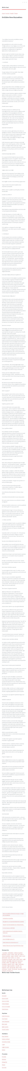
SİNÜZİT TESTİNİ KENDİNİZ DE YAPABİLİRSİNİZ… (13, 924)
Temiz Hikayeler (5, 1021)
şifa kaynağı (12, 967)
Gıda (16, 954)
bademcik (4, 967)
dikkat (17, 967)
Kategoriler (4, 1062)
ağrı (8, 967)
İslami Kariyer (5, 1009)
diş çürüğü (20, 969)
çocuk (23, 956)
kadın (20, 956)
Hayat (3, 13)
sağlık (16, 964)
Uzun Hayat (4, 1018)
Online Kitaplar (5, 1003)
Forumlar (4, 1056)
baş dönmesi (10, 970)
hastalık (4, 962)
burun (13, 964)
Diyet (9, 957)
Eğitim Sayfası (5, 1027)
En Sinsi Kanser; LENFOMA (9, 928)
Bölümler (4, 1059)
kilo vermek (14, 969)
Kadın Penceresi (5, 1016)
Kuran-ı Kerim (5, 998)
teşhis (20, 959)
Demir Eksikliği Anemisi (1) (8, 939)
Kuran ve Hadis (5, 1001)
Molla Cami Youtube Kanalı (11, 972)
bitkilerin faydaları (18, 952)
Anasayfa (4, 995)
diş (20, 965)
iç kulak (9, 969)
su (15, 957)
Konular (7, 13)
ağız (16, 962)
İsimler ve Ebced (5, 1039)
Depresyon (19, 961)
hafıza (12, 957)
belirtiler (16, 956)
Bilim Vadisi (4, 1024)
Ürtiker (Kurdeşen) (7, 936)
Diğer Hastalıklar (11, 965)
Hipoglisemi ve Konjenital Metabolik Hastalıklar (13, 921)
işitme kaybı (4, 957)
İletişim (16, 13)
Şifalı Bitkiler (11, 952)
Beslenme (4, 954)
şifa (18, 954)
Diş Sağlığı (9, 961)
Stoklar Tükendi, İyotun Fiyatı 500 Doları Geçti (13, 945)
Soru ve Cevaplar (6, 1006)
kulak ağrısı (21, 964)
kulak (17, 959)
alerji (14, 959)
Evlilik (7, 962)
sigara (12, 956)
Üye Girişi (4, 1067)
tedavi (12, 954)
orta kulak (4, 965)
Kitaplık (12, 13)
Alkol (20, 967)
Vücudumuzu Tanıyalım (7, 959)
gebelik (9, 964)
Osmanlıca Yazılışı (6, 1041)
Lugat (3, 1044)
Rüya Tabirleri (5, 1036)
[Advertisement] (13, 29)
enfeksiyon (4, 969)
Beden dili (14, 961)
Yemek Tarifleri (5, 1029)
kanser (9, 954)
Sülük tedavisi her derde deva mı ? (10, 942)
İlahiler (3, 1050)
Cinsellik (17, 965)
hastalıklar (5, 952)
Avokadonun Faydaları (8, 918)
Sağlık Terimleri (5, 1047)
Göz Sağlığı (12, 962)
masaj (18, 957)
